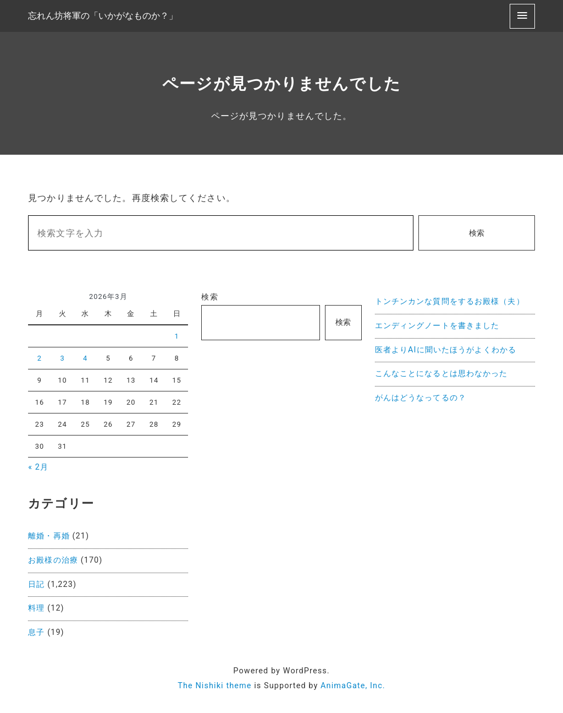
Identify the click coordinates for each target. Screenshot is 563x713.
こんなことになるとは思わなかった (441, 373)
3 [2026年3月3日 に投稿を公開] (62, 358)
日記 (36, 584)
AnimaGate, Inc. (353, 685)
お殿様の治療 (53, 560)
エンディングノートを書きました (437, 325)
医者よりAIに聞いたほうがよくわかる (445, 350)
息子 (36, 632)
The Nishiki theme (214, 685)
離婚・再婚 (49, 536)
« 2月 (38, 467)
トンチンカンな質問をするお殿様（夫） (450, 301)
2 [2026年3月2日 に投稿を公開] (39, 358)
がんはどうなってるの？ (420, 397)
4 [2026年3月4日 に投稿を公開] (85, 358)
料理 (36, 608)
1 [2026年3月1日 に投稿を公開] (176, 336)
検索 (476, 233)
